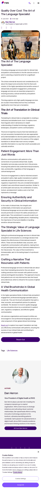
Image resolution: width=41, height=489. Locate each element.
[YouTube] (24, 448)
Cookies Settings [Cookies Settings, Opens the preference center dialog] (20, 479)
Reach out (4, 325)
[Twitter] (7, 27)
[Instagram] (29, 448)
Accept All (20, 485)
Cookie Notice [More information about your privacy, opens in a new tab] (17, 472)
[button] (5, 2)
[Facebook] (2, 27)
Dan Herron (10, 22)
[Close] (38, 451)
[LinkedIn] (12, 27)
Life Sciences (12, 350)
